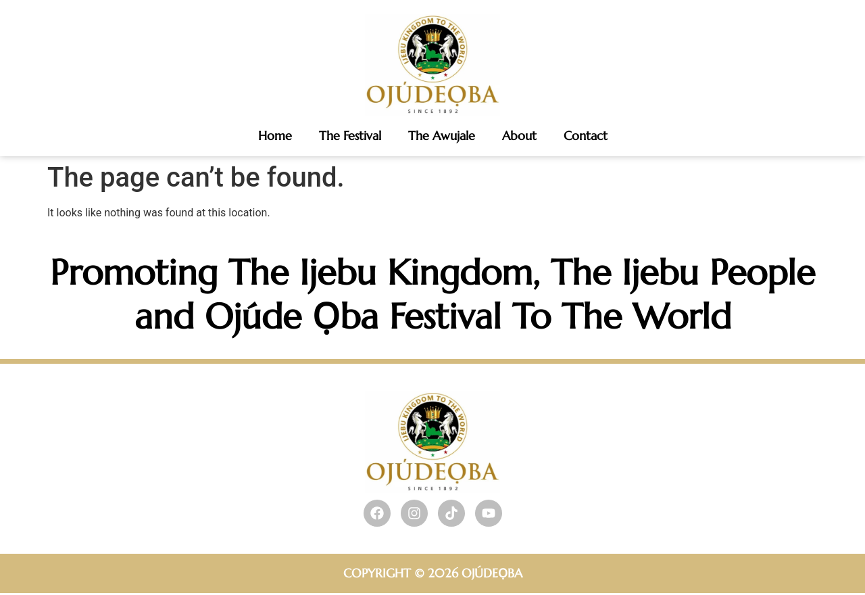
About (519, 136)
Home (275, 136)
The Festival (350, 136)
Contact (586, 136)
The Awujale (441, 136)
